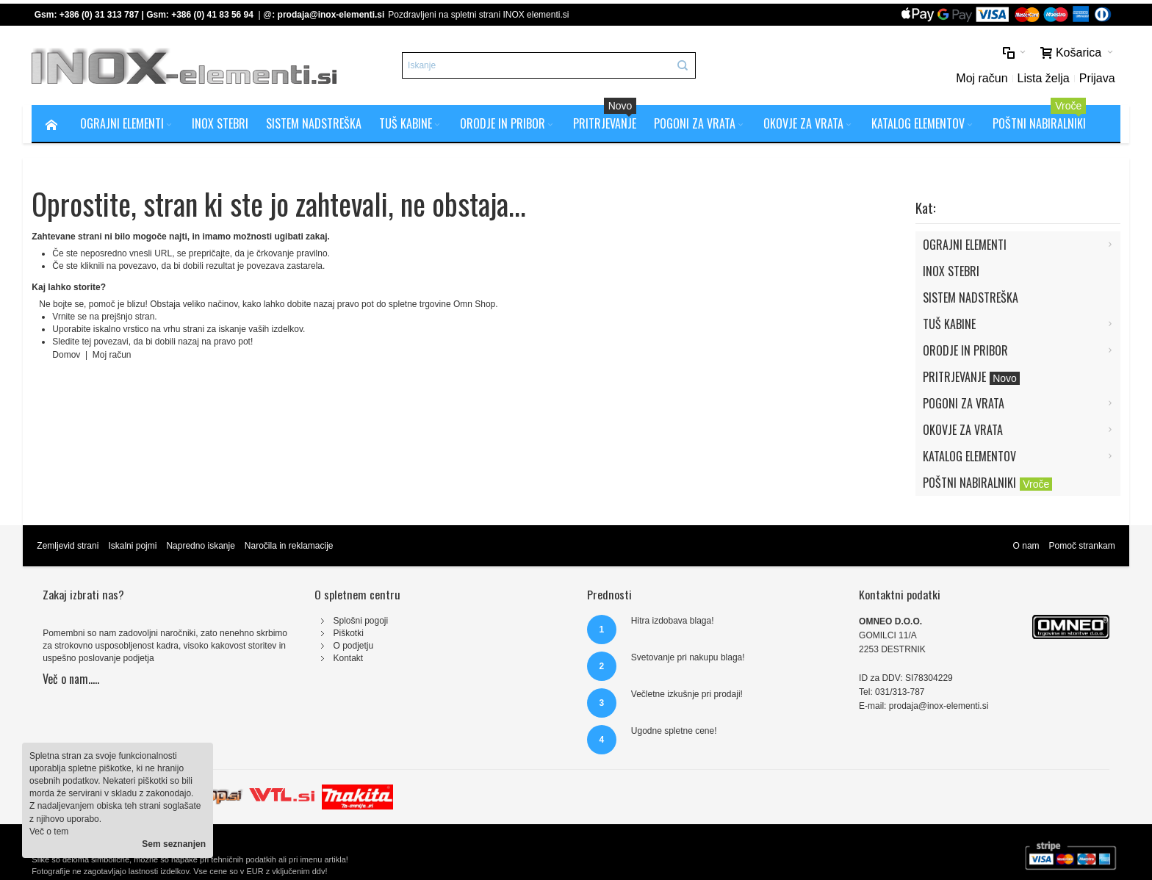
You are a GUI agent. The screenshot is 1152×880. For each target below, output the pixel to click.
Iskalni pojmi (132, 546)
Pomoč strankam (1082, 546)
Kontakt (348, 658)
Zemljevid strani (67, 546)
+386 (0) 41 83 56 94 (212, 15)
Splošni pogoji (360, 621)
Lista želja (1044, 78)
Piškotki (348, 633)
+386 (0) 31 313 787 (99, 15)
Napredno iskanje (200, 546)
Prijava (1097, 78)
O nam (1026, 546)
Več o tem (48, 831)
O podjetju (353, 646)
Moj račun (981, 78)
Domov (67, 355)
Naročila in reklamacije (289, 546)
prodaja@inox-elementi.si (331, 15)
